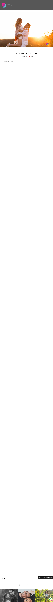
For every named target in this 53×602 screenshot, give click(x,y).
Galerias (41, 5)
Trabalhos (35, 5)
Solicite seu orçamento (45, 577)
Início (30, 5)
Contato (50, 5)
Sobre (45, 5)
